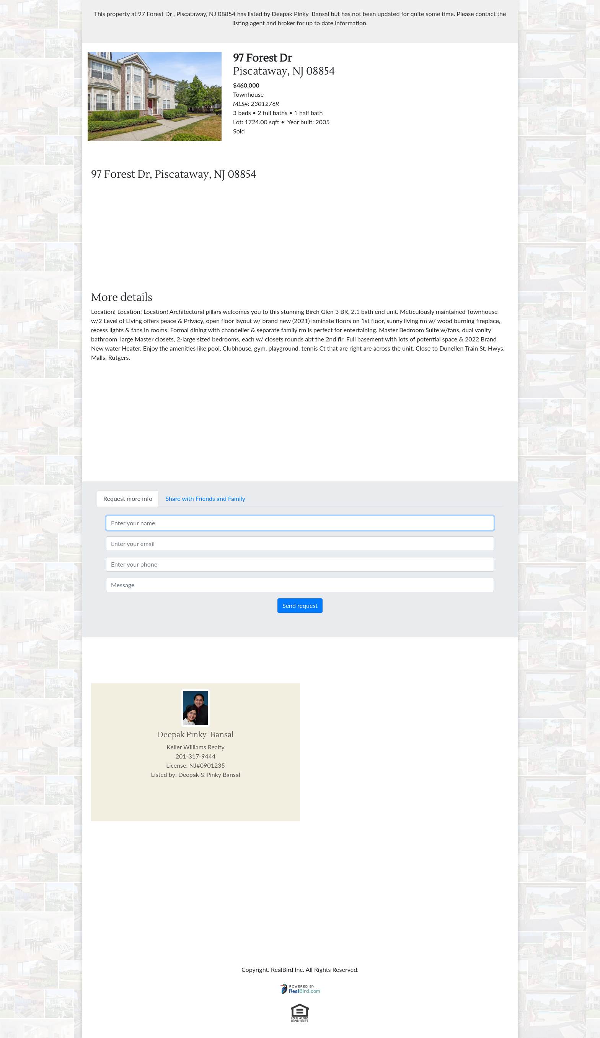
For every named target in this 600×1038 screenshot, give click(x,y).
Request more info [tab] (127, 498)
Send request (300, 605)
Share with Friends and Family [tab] (205, 498)
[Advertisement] (445, 105)
